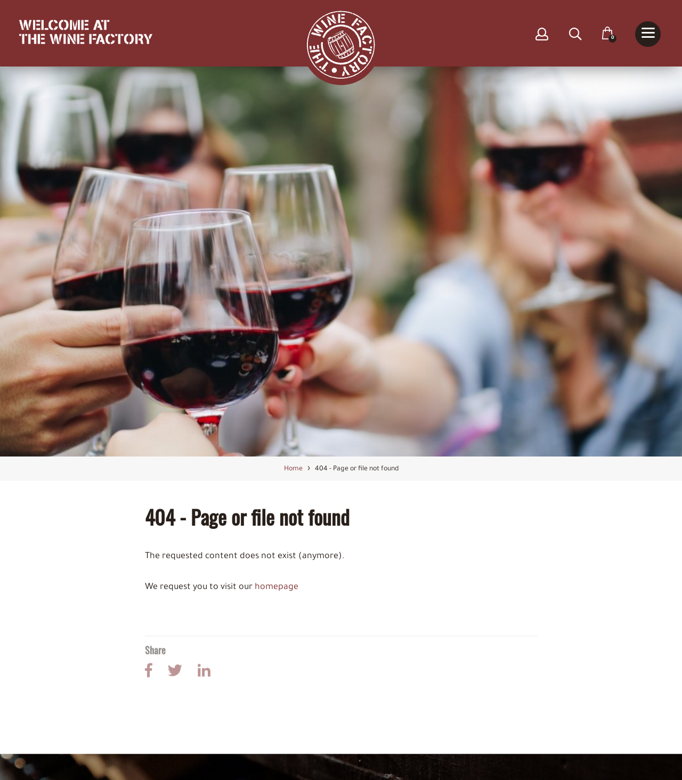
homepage (276, 587)
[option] (341, 262)
